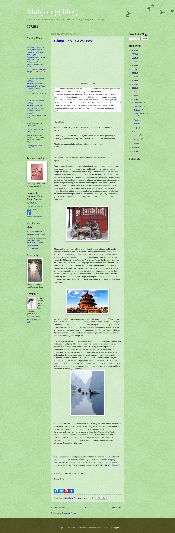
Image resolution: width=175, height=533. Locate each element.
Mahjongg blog (52, 11)
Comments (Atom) (69, 513)
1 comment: (83, 498)
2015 (134, 92)
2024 (134, 58)
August (137, 124)
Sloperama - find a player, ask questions (35, 241)
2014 (134, 96)
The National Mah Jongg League (34, 247)
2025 (134, 54)
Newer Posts (58, 507)
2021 (134, 69)
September (138, 120)
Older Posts (117, 507)
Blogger (116, 528)
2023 (134, 62)
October (137, 110)
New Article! (31, 123)
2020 (134, 73)
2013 (134, 99)
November (138, 106)
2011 (134, 147)
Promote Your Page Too (35, 217)
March (136, 135)
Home (88, 507)
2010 (134, 151)
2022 (134, 65)
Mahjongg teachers (34, 231)
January (137, 139)
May (136, 131)
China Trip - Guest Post (73, 41)
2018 (134, 80)
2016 (134, 88)
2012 (134, 144)
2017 (134, 84)
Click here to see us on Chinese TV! (35, 130)
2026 (134, 50)
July (136, 128)
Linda (42, 298)
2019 (134, 77)
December (138, 102)
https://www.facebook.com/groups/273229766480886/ (36, 71)
